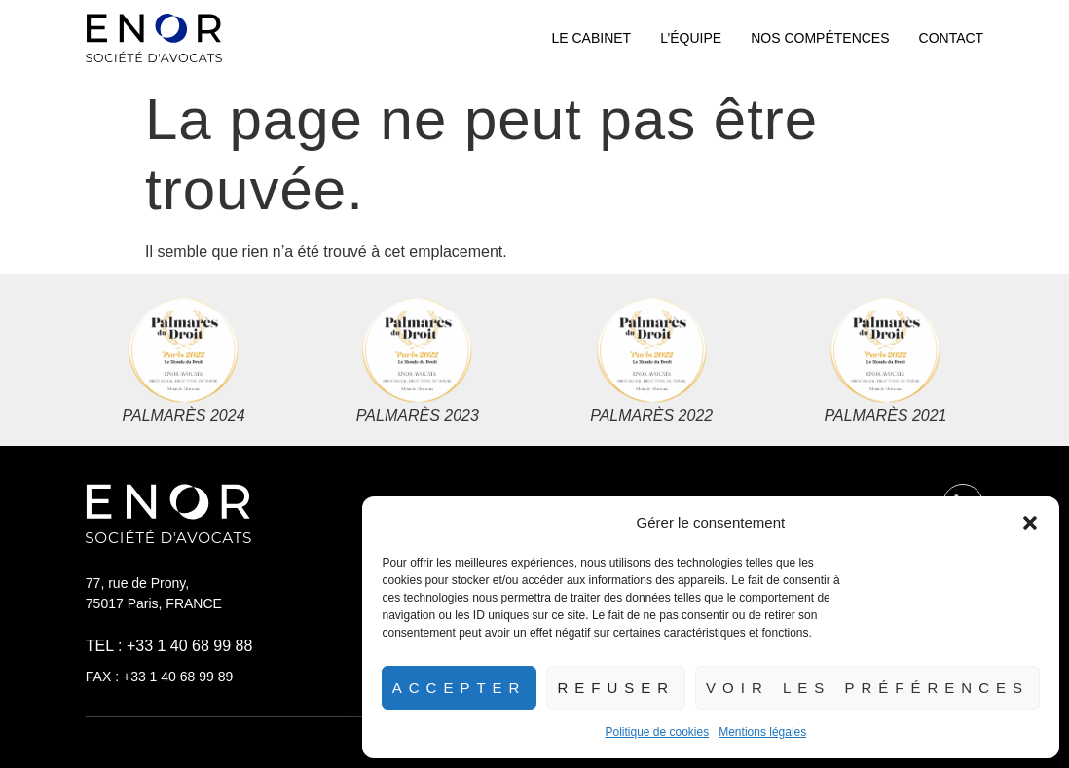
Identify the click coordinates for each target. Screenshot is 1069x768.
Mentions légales (762, 732)
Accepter (459, 687)
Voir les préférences (867, 687)
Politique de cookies (657, 732)
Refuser (616, 687)
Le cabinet (591, 38)
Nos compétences (820, 38)
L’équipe (690, 38)
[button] (1030, 522)
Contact (951, 38)
